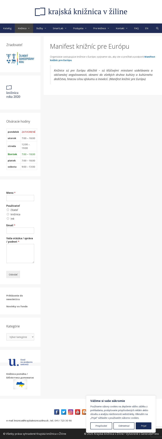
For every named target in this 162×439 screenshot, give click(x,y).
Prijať (143, 425)
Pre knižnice (103, 28)
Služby (43, 28)
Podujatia (81, 28)
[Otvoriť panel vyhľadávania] (157, 28)
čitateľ (14, 210)
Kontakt (123, 28)
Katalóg (7, 28)
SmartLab (61, 28)
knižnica (15, 214)
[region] (121, 414)
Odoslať (13, 274)
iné (12, 218)
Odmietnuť (123, 425)
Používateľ (13, 206)
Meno (11, 193)
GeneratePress (150, 434)
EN (146, 28)
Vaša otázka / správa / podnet (19, 240)
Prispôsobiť (101, 425)
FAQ (136, 28)
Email (10, 225)
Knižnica (25, 28)
